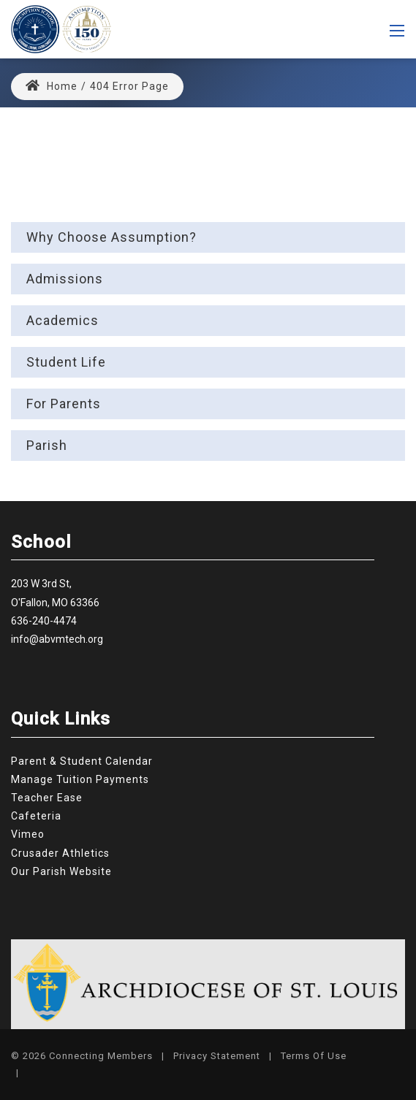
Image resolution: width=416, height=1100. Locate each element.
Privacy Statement (216, 1055)
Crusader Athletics (60, 853)
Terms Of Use (314, 1055)
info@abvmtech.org (57, 639)
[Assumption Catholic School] (61, 28)
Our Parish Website (61, 871)
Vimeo (28, 834)
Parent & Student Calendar (82, 761)
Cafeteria (36, 816)
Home (51, 86)
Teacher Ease (47, 797)
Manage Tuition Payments (80, 779)
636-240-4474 (44, 621)
